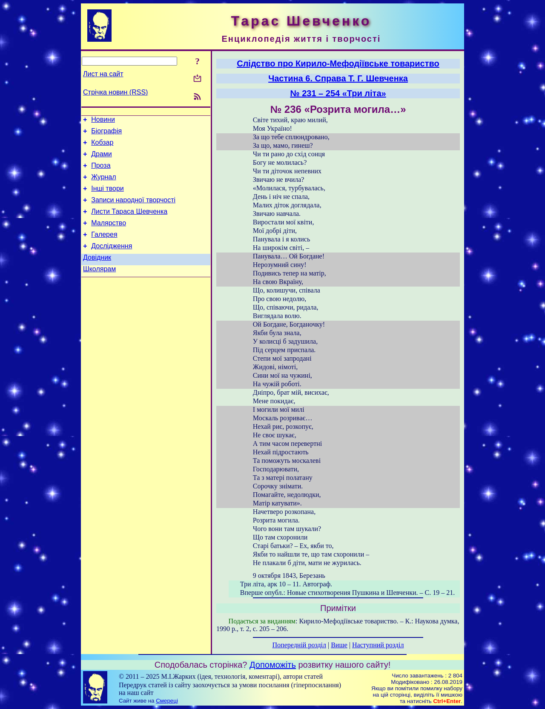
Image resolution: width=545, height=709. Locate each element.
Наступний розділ (378, 645)
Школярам (99, 286)
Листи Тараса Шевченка (129, 223)
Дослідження (111, 261)
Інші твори (107, 197)
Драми (101, 159)
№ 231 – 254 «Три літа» (338, 93)
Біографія (106, 133)
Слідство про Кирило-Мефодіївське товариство (338, 63)
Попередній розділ (299, 645)
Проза (100, 171)
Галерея (104, 248)
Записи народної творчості (133, 210)
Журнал (103, 184)
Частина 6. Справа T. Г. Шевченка (338, 78)
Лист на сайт (103, 74)
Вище (339, 645)
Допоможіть (273, 664)
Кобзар (102, 146)
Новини (103, 120)
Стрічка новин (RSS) (115, 92)
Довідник (97, 274)
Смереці (167, 701)
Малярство (108, 235)
